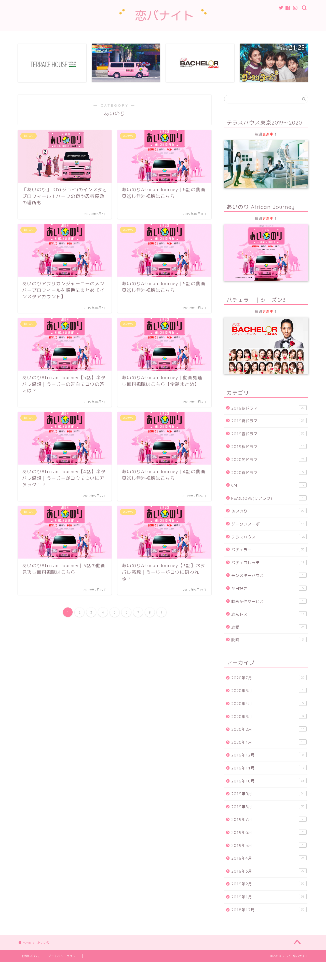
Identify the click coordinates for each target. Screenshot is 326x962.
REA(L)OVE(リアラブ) (269, 498)
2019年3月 (269, 871)
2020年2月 (269, 729)
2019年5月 (269, 845)
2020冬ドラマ (269, 459)
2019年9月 (269, 793)
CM (269, 485)
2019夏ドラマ (269, 421)
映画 (269, 640)
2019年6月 (269, 832)
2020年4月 (269, 703)
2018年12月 (269, 910)
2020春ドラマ (269, 472)
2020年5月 (269, 691)
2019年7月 (269, 819)
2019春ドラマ (269, 434)
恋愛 (269, 627)
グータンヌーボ (269, 524)
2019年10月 (269, 781)
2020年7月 (269, 678)
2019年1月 (269, 897)
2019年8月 (269, 806)
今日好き (269, 588)
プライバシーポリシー (63, 956)
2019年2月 (269, 884)
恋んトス (269, 614)
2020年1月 (269, 742)
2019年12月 (269, 755)
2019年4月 (269, 858)
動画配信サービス (269, 601)
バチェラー (269, 549)
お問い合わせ (31, 956)
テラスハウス (269, 537)
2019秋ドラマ (269, 446)
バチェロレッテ (269, 562)
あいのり (269, 511)
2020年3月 (269, 716)
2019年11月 (269, 768)
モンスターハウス (269, 575)
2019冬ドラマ (269, 408)
